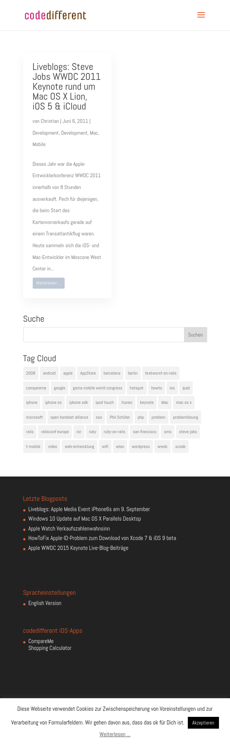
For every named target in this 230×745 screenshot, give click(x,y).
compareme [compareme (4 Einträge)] (36, 388)
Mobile (39, 144)
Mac (94, 132)
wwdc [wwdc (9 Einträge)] (162, 446)
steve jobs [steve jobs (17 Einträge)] (188, 432)
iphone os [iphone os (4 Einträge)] (53, 402)
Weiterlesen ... (48, 283)
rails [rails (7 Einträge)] (30, 432)
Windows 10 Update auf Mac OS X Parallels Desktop (85, 518)
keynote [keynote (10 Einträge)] (147, 402)
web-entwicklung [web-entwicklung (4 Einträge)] (79, 446)
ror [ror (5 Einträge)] (78, 432)
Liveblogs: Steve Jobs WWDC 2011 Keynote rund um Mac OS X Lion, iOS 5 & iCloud (67, 86)
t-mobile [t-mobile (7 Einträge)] (33, 446)
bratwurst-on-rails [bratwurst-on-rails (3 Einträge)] (160, 373)
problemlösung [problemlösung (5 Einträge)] (185, 417)
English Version (45, 603)
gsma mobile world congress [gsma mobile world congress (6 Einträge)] (97, 388)
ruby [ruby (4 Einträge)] (92, 432)
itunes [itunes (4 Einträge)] (126, 402)
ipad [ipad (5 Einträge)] (186, 388)
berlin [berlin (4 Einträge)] (133, 373)
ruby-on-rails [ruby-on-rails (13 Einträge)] (114, 432)
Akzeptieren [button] (203, 723)
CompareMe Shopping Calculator (50, 644)
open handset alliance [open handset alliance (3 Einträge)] (69, 417)
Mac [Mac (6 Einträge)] (164, 402)
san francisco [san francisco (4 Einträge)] (144, 432)
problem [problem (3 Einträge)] (158, 417)
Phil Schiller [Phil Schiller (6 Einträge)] (119, 417)
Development (46, 132)
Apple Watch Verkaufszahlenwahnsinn (69, 528)
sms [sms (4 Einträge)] (167, 432)
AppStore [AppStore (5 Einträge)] (88, 373)
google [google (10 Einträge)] (59, 388)
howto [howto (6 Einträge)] (156, 388)
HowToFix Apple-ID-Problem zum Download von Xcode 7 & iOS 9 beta (102, 538)
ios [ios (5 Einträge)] (172, 388)
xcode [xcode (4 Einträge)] (180, 446)
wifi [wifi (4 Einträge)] (105, 446)
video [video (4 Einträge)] (52, 446)
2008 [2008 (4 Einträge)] (30, 373)
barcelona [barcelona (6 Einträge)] (111, 373)
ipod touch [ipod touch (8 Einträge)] (104, 402)
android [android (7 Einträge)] (49, 373)
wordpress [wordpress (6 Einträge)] (141, 446)
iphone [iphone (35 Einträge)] (32, 402)
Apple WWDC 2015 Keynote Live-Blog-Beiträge (78, 547)
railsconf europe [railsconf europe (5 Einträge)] (55, 432)
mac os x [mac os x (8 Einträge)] (184, 402)
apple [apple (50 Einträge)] (67, 373)
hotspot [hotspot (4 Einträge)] (137, 388)
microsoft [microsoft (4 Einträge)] (34, 417)
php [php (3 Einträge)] (141, 417)
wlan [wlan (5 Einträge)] (120, 446)
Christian (50, 121)
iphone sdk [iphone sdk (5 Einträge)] (78, 402)
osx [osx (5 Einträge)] (99, 417)
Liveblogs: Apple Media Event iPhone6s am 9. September (89, 509)
